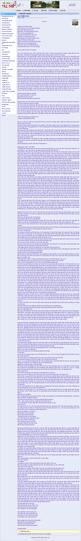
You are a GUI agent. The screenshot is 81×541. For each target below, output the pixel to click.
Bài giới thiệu (5, 104)
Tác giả (35, 10)
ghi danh (48, 534)
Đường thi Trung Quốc (7, 33)
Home (18, 10)
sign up (73, 5)
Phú (3, 50)
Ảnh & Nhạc (52, 10)
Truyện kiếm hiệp (6, 89)
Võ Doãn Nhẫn (20, 17)
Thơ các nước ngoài (7, 35)
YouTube (4, 113)
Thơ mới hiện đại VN (7, 20)
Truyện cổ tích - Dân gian (8, 91)
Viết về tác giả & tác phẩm (8, 102)
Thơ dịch (4, 67)
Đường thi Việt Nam (7, 29)
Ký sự (3, 95)
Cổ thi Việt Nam (6, 27)
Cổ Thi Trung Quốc (7, 31)
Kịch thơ (4, 40)
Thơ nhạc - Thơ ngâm (7, 69)
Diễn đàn (43, 10)
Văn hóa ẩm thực (6, 111)
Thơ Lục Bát (5, 18)
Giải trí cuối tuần (6, 108)
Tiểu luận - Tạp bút (6, 100)
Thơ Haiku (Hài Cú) (6, 76)
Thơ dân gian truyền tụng (8, 60)
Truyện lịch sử (5, 82)
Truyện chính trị (6, 84)
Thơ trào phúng (6, 56)
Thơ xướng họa (6, 38)
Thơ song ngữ (5, 65)
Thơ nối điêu (5, 47)
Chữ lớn (3, 115)
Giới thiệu (26, 10)
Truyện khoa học (6, 86)
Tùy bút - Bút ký (6, 97)
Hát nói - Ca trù (6, 63)
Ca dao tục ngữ (6, 58)
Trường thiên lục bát (7, 45)
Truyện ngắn (5, 78)
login (70, 5)
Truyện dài (4, 80)
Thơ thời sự (5, 54)
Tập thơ (4, 71)
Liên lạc (62, 10)
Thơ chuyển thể (6, 52)
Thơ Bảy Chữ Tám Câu (7, 16)
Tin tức (3, 106)
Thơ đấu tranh (5, 73)
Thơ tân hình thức (6, 25)
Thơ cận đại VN (5, 22)
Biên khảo (4, 93)
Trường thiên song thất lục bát (8, 43)
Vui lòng (19, 534)
